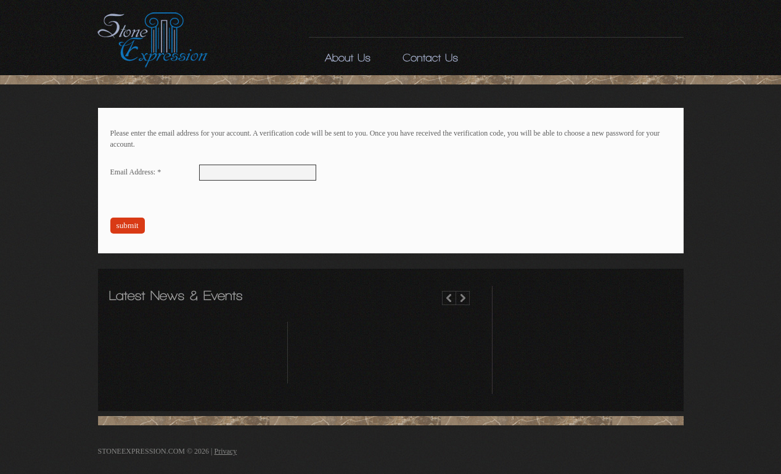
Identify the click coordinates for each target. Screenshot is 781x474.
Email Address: (136, 172)
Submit (128, 225)
